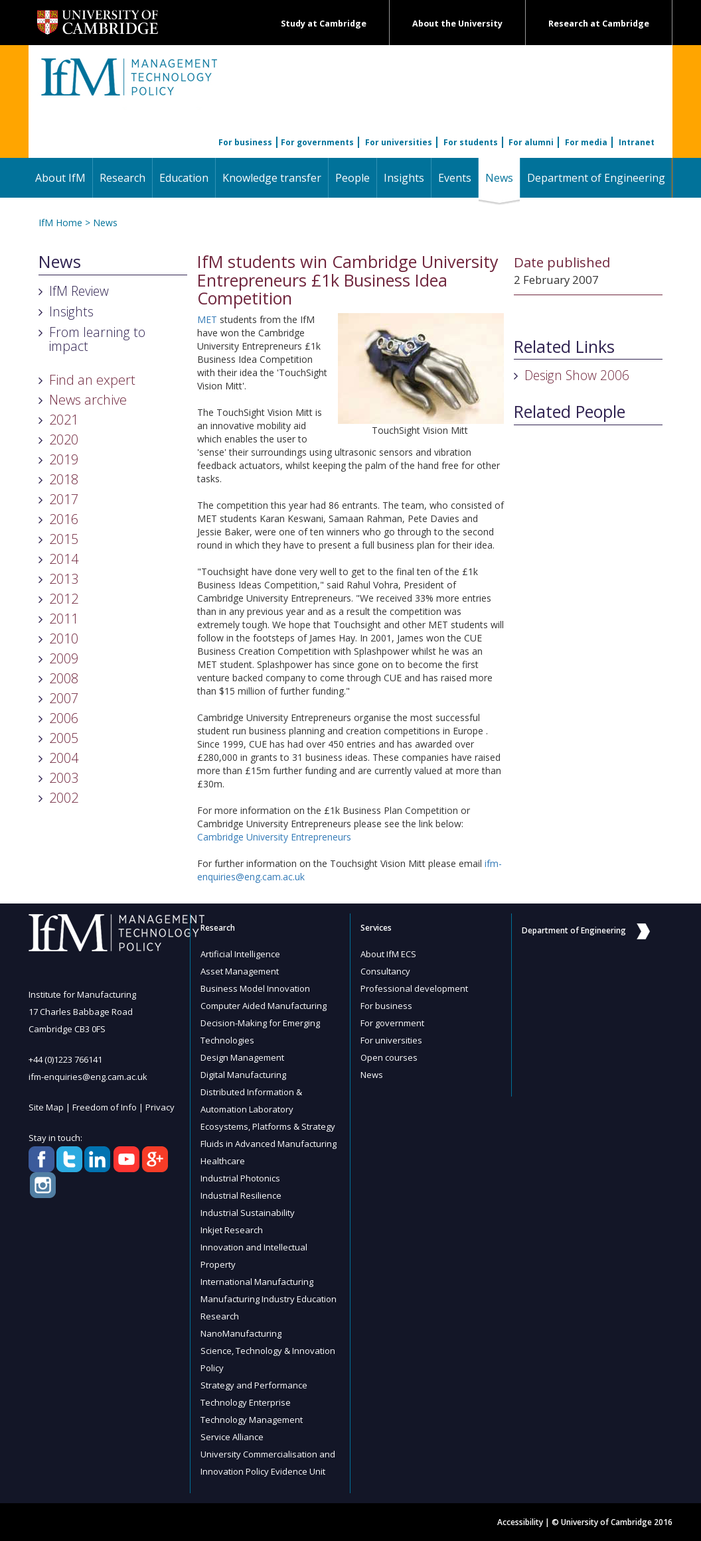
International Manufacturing (256, 1282)
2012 (63, 599)
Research (122, 177)
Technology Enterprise (245, 1402)
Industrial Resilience (240, 1195)
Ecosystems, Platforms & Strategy (267, 1126)
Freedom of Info (104, 1107)
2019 (63, 459)
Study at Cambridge (323, 23)
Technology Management (251, 1420)
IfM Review (79, 291)
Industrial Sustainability (247, 1213)
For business (245, 142)
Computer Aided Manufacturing (263, 1006)
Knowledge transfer (271, 177)
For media (586, 142)
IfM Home (60, 222)
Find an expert (92, 380)
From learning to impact (97, 339)
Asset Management (239, 971)
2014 (63, 559)
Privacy (160, 1107)
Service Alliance (232, 1437)
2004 (63, 758)
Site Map (46, 1107)
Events (454, 177)
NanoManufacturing (240, 1333)
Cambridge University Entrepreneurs (274, 837)
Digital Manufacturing (243, 1075)
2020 (63, 439)
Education (183, 177)
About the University (457, 23)
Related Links (564, 347)
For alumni (531, 142)
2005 (63, 738)
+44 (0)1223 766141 (65, 1059)
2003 (63, 778)
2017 (63, 499)
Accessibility (520, 1522)
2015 (63, 539)
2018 (63, 479)
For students (470, 142)
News (502, 177)
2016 (63, 519)
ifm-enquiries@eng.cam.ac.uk (88, 1077)
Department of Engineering (596, 177)
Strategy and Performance (253, 1385)
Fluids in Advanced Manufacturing (268, 1144)
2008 (63, 678)
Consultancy (385, 971)
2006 (63, 718)
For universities (398, 142)
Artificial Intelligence (240, 954)
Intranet (637, 142)
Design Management (242, 1057)
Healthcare (222, 1161)
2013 (63, 579)
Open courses (389, 1057)
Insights (404, 177)
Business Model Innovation (255, 988)
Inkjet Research (231, 1230)
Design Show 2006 (576, 375)
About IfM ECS (388, 954)
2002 (63, 798)
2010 (63, 638)
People (352, 177)
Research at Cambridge (598, 23)
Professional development (414, 988)
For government (392, 1023)
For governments (317, 142)
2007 (63, 698)
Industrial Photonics (240, 1178)
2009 (63, 658)
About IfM (60, 177)
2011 (63, 619)
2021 (63, 420)
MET (207, 319)
